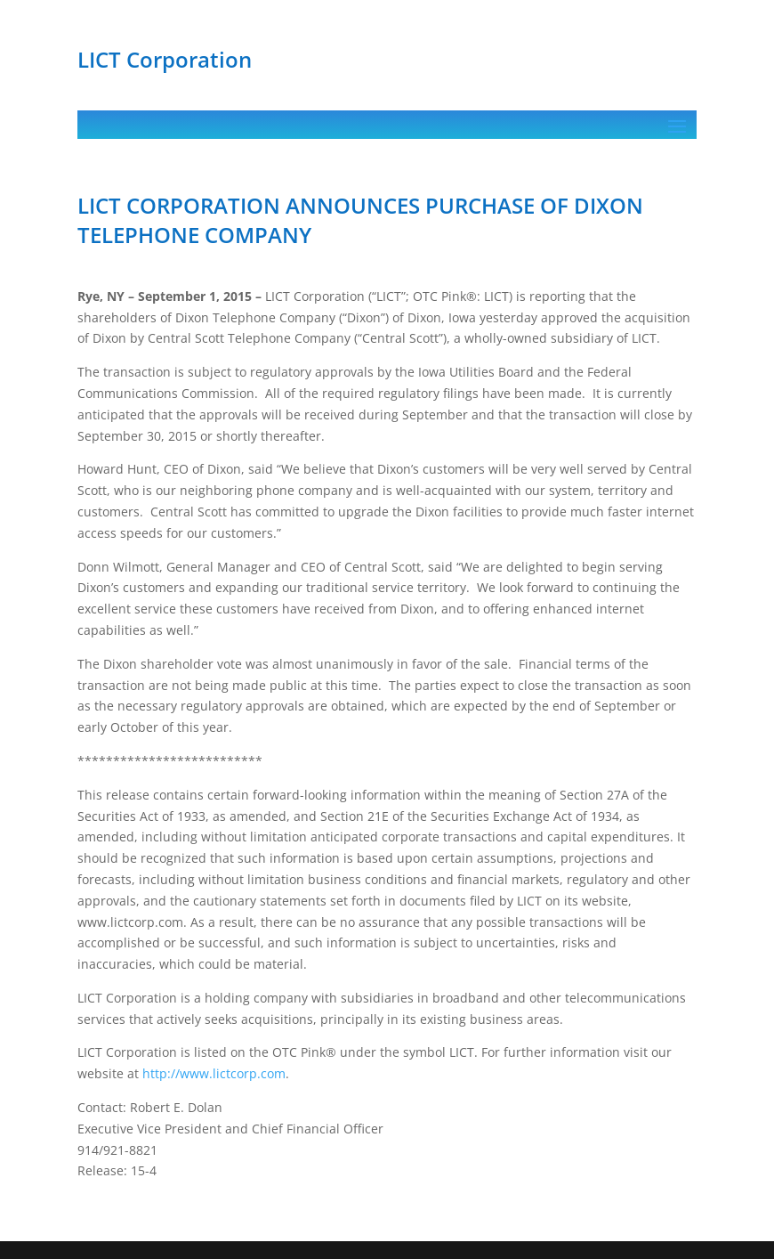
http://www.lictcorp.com (214, 1073)
